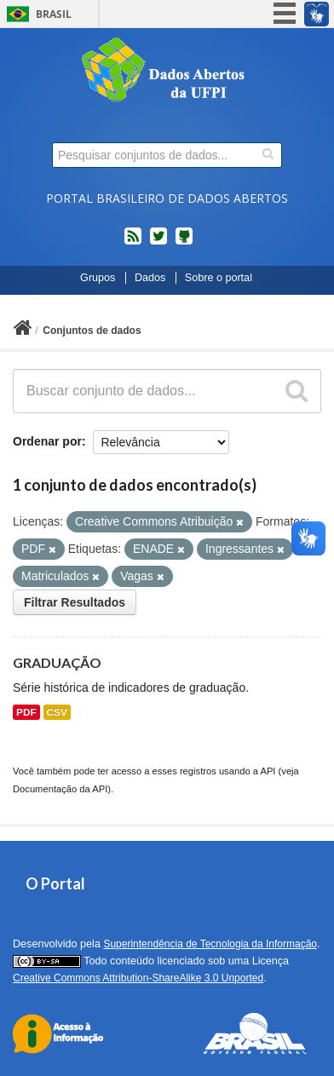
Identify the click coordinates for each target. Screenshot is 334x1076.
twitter (158, 242)
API (267, 771)
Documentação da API (60, 789)
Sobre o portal (218, 278)
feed (132, 242)
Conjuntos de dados (92, 331)
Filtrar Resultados (74, 602)
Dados (150, 278)
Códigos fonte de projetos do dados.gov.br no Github (184, 242)
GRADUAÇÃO (57, 662)
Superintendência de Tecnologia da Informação (210, 944)
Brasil (54, 14)
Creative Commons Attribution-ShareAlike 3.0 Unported (138, 978)
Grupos (97, 278)
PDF (26, 712)
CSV (57, 712)
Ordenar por (47, 441)
